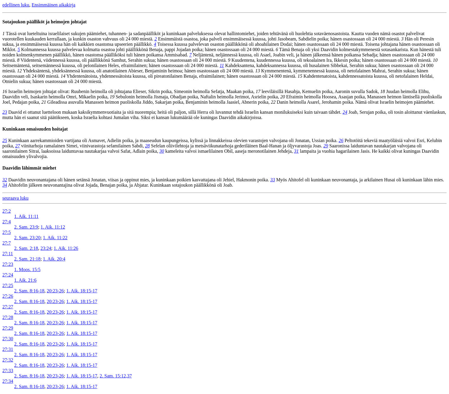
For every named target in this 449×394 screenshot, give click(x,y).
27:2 (6, 211)
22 (273, 102)
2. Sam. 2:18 (26, 248)
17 (258, 91)
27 (17, 145)
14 (63, 76)
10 (435, 60)
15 (299, 76)
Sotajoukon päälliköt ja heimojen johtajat (44, 21)
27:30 (7, 338)
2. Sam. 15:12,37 (116, 375)
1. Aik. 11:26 (66, 248)
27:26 (7, 296)
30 (161, 151)
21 (43, 102)
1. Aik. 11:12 (52, 226)
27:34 (7, 381)
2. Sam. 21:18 (27, 258)
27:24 (7, 274)
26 (341, 140)
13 (257, 70)
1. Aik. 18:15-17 (81, 290)
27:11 (7, 253)
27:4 (6, 221)
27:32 (7, 359)
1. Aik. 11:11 (26, 216)
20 (282, 96)
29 (325, 145)
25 (4, 140)
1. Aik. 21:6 (25, 280)
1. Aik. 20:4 (54, 258)
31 (296, 151)
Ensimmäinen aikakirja (53, 4)
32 (4, 179)
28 (147, 145)
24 (345, 112)
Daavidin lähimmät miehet (29, 167)
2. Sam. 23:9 (26, 226)
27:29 (7, 327)
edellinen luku (15, 4)
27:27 (7, 306)
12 (19, 70)
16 (4, 91)
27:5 (6, 232)
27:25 (7, 285)
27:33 (7, 370)
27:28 (7, 317)
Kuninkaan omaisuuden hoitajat (35, 128)
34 (4, 185)
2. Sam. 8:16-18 (29, 290)
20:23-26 (55, 290)
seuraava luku (15, 198)
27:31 (7, 349)
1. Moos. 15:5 (27, 269)
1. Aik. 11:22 (55, 237)
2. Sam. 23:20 (27, 237)
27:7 (6, 242)
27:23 (7, 264)
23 (4, 112)
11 (221, 65)
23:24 (45, 248)
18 (382, 91)
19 (112, 96)
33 (272, 179)
